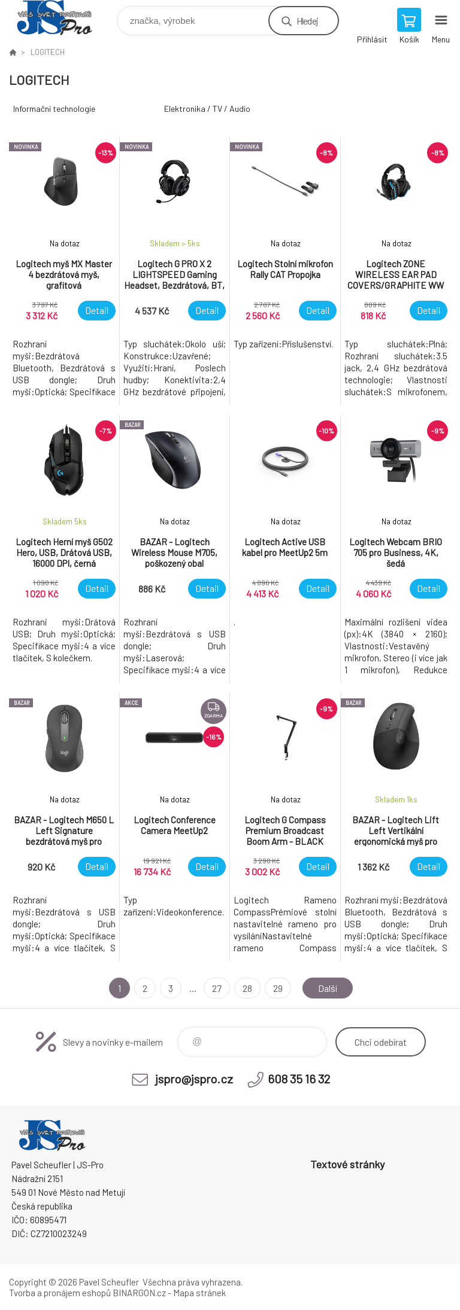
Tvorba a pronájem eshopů (60, 1292)
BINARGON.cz (139, 1292)
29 (278, 988)
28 (247, 988)
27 (217, 988)
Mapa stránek (199, 1292)
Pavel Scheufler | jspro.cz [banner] (62, 17)
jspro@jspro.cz (194, 1078)
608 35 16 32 (299, 1078)
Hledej (307, 20)
